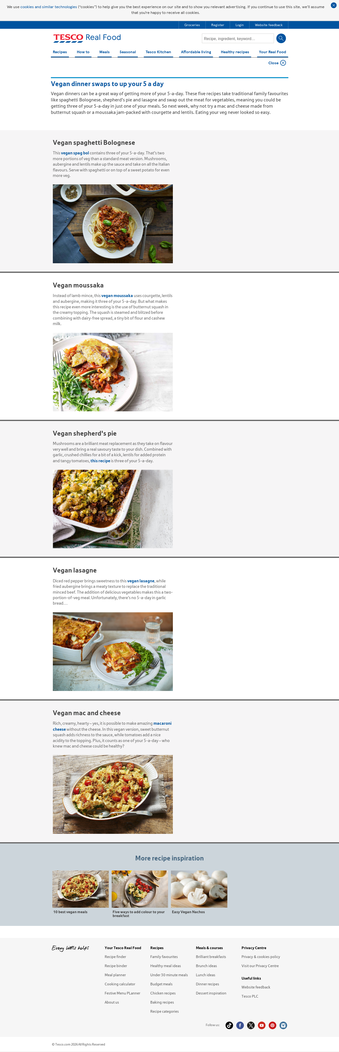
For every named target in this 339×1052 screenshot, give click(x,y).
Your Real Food (272, 52)
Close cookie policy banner (334, 5)
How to (83, 52)
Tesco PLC (250, 996)
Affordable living (196, 52)
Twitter (251, 1025)
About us (112, 1002)
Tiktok (229, 1025)
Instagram (283, 1025)
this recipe (100, 460)
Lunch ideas (205, 975)
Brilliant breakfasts (211, 956)
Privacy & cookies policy (261, 956)
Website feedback (256, 987)
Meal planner (115, 975)
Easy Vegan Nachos (188, 912)
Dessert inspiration (211, 993)
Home (57, 63)
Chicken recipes (163, 993)
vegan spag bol (75, 152)
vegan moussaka (117, 295)
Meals (104, 52)
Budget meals (161, 984)
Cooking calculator (120, 984)
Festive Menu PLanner (122, 993)
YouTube (262, 1025)
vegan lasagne (140, 580)
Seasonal (128, 52)
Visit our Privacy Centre (260, 966)
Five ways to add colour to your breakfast (139, 914)
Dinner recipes (207, 984)
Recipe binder (116, 966)
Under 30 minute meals (169, 975)
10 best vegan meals (70, 912)
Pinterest (272, 1025)
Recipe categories (164, 1011)
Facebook (240, 1025)
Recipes (60, 52)
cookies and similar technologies (48, 6)
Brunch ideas (206, 966)
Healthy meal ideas (165, 966)
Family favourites (164, 956)
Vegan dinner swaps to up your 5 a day (97, 63)
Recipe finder (115, 956)
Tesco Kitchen (158, 52)
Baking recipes (162, 1002)
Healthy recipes (235, 52)
